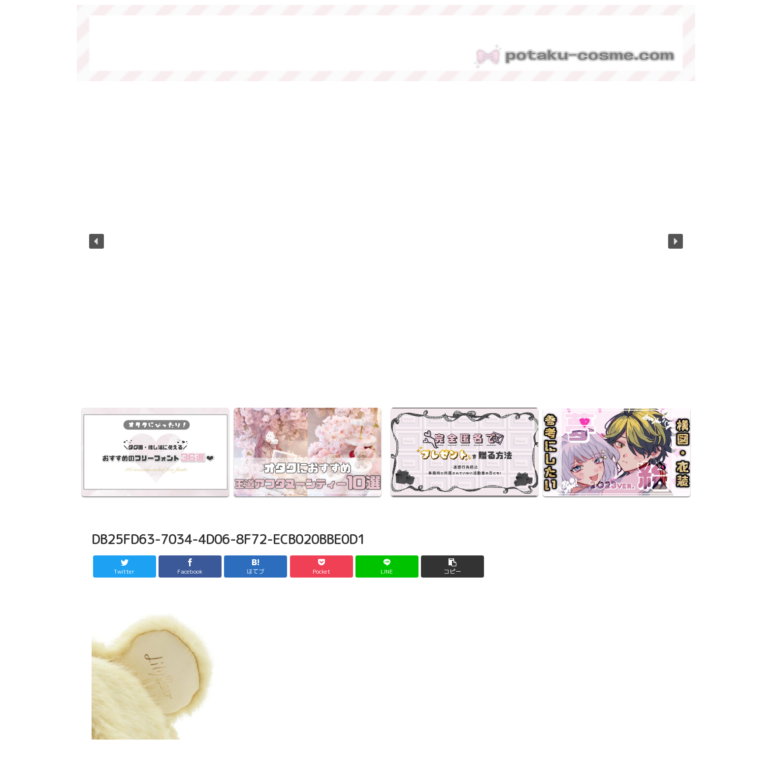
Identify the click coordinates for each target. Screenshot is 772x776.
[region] (386, 248)
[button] (96, 241)
